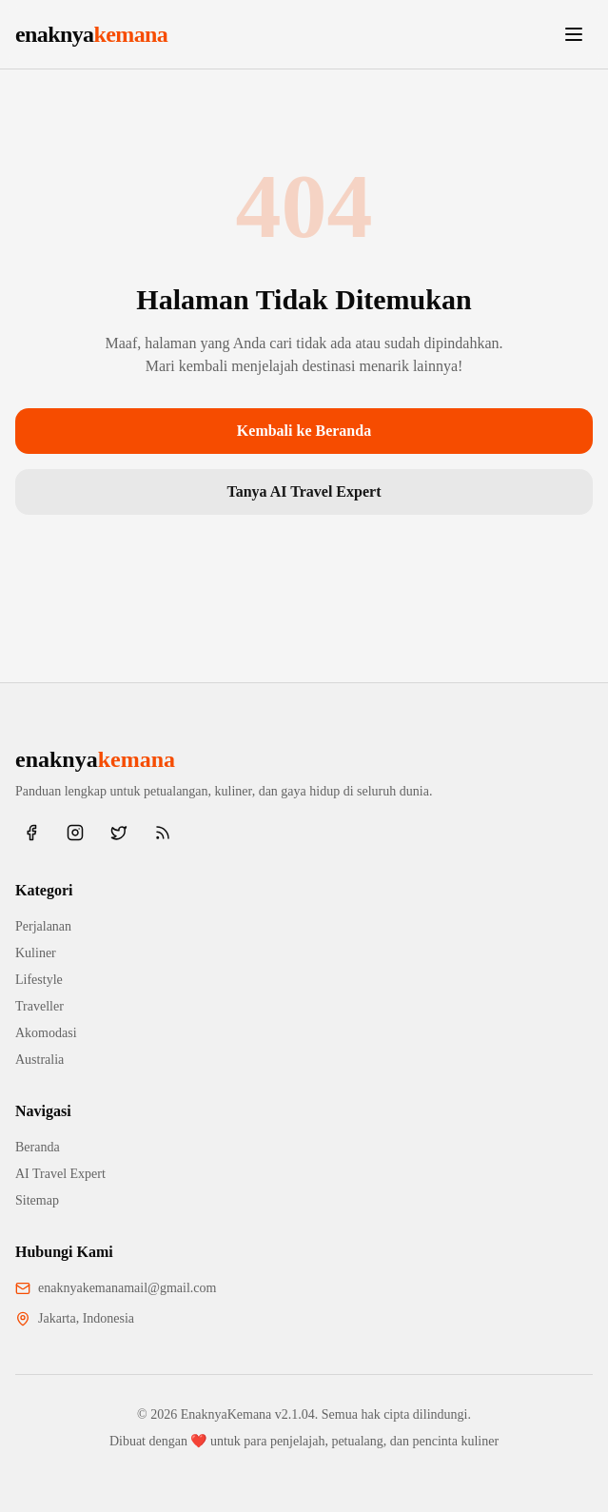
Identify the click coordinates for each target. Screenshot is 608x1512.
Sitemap (37, 1200)
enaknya (91, 34)
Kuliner (35, 953)
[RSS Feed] (163, 832)
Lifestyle (39, 979)
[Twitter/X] (119, 832)
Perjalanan (43, 926)
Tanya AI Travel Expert (304, 491)
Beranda (37, 1147)
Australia (39, 1059)
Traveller (39, 1006)
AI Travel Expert (60, 1174)
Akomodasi (46, 1033)
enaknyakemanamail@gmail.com (127, 1288)
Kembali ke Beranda (304, 430)
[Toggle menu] (574, 34)
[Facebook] (31, 832)
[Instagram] (75, 832)
